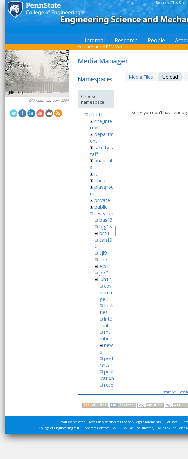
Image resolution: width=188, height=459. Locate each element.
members (107, 335)
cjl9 (103, 252)
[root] (95, 114)
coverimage (106, 292)
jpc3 (104, 272)
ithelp (100, 180)
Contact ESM (107, 428)
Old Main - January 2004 (49, 100)
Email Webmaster (71, 422)
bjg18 (105, 226)
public (100, 206)
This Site (178, 2)
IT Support (85, 428)
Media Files (141, 76)
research (103, 213)
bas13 (105, 219)
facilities (106, 308)
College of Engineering (56, 428)
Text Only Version (102, 422)
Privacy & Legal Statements (140, 422)
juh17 (105, 279)
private (102, 200)
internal (106, 322)
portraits (107, 361)
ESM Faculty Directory (137, 428)
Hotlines (171, 422)
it (95, 173)
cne (103, 259)
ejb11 (105, 266)
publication (107, 374)
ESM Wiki (115, 47)
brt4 (104, 233)
